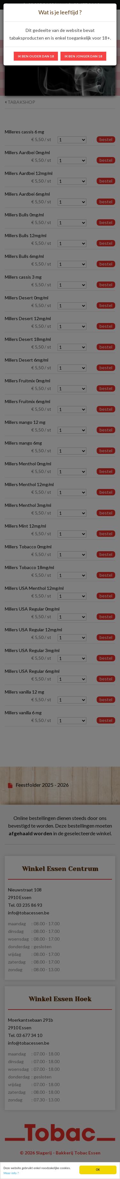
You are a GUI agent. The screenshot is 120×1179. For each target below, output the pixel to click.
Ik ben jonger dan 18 (83, 56)
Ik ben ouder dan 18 (36, 56)
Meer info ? (11, 1174)
